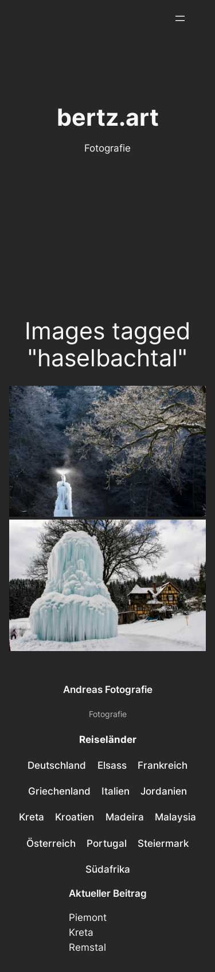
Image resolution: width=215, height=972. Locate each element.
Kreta (81, 932)
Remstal (87, 947)
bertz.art (108, 117)
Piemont (88, 917)
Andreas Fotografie (108, 689)
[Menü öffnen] (180, 18)
